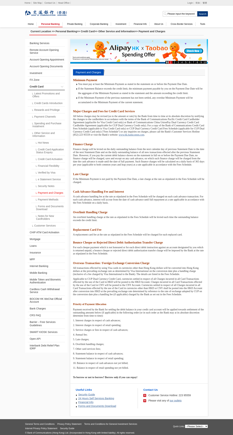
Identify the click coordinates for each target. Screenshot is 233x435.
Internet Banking (39, 266)
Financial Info (140, 24)
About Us (158, 24)
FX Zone (35, 79)
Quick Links (178, 426)
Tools (202, 24)
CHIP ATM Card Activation (44, 232)
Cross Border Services (182, 24)
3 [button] (178, 62)
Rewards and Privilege (45, 110)
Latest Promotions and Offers (45, 95)
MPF (32, 259)
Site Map (37, 3)
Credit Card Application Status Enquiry (49, 151)
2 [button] (174, 62)
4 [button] (182, 62)
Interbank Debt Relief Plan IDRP (44, 347)
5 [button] (186, 62)
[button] (167, 62)
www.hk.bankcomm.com (131, 134)
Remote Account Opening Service (44, 51)
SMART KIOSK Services (44, 332)
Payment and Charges (152, 31)
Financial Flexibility (47, 166)
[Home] (27, 3)
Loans (33, 245)
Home (31, 24)
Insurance (35, 252)
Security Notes (44, 186)
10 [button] (205, 62)
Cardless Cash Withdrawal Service (45, 291)
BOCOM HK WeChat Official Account (46, 300)
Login (190, 3)
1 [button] (170, 62)
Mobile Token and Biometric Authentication (45, 281)
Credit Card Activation (48, 159)
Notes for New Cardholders (44, 217)
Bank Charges (38, 308)
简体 (198, 3)
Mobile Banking (38, 272)
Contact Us (49, 3)
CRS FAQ (35, 315)
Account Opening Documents (46, 66)
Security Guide (86, 394)
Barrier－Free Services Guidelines (43, 324)
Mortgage (35, 239)
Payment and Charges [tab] (88, 72)
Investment (121, 24)
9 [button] (201, 62)
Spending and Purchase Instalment (46, 125)
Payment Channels (43, 117)
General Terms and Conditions (40, 424)
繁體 (205, 3)
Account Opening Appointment (47, 59)
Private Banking (74, 24)
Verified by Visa (45, 173)
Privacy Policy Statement (69, 424)
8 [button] (197, 62)
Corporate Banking (99, 24)
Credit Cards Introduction (47, 103)
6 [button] (189, 62)
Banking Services (39, 43)
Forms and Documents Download (49, 208)
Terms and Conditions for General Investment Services (110, 424)
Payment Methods (46, 200)
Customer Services (43, 226)
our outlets (175, 400)
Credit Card (87, 31)
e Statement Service (48, 180)
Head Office (63, 3)
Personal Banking (50, 24)
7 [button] (193, 62)
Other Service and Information (116, 31)
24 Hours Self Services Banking (96, 398)
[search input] (180, 14)
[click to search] (202, 14)
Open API (35, 338)
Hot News (42, 143)
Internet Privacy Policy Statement (41, 428)
